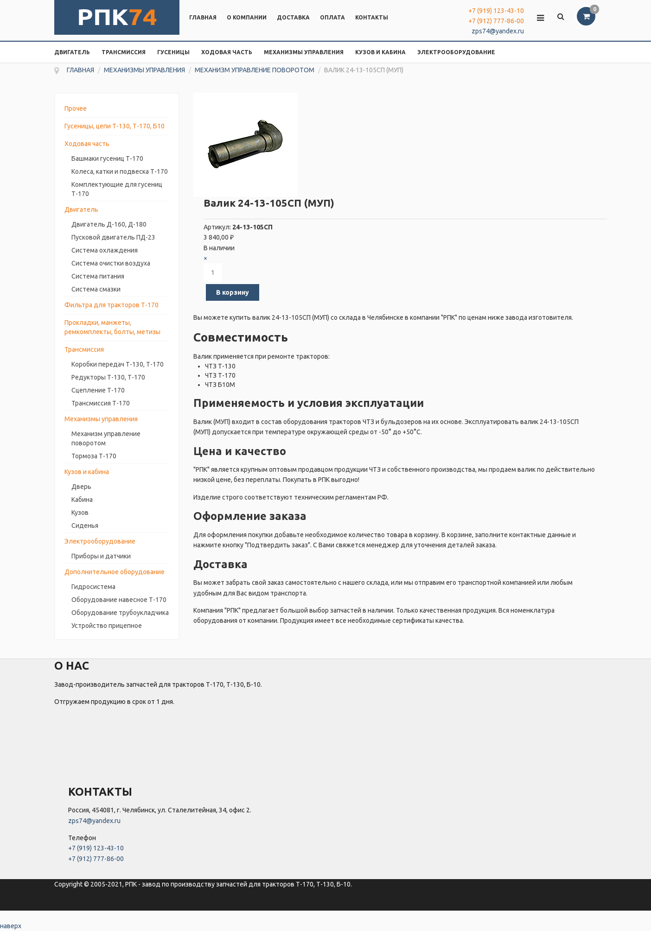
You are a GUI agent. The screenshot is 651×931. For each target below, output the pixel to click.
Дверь (81, 486)
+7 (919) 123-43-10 (496, 10)
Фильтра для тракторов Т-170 (111, 305)
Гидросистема (93, 586)
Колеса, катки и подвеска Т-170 (119, 171)
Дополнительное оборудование (114, 572)
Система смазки (96, 289)
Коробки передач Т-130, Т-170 (117, 364)
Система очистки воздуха (110, 263)
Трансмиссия (124, 52)
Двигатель (72, 52)
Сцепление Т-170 (98, 390)
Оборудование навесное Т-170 (118, 599)
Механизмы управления (304, 52)
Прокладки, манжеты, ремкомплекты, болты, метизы (112, 327)
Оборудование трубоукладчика (120, 612)
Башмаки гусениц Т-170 (107, 158)
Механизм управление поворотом (105, 438)
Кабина (82, 499)
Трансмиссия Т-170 (100, 403)
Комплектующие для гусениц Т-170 (116, 189)
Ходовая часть (226, 52)
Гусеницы (173, 52)
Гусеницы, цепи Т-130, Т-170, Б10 (114, 126)
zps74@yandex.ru (498, 31)
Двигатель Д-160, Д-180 (109, 224)
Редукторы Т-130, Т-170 (108, 377)
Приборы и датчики (101, 556)
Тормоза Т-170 (93, 456)
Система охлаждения (104, 250)
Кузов (80, 512)
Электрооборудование (456, 52)
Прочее (75, 108)
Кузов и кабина (380, 52)
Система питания (97, 276)
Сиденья (84, 525)
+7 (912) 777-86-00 (496, 21)
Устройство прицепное (106, 625)
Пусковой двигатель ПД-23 (113, 237)
